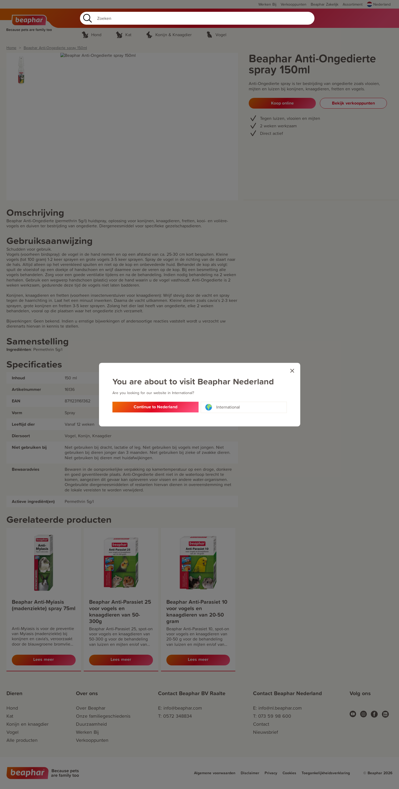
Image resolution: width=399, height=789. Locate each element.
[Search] (197, 18)
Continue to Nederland (155, 407)
